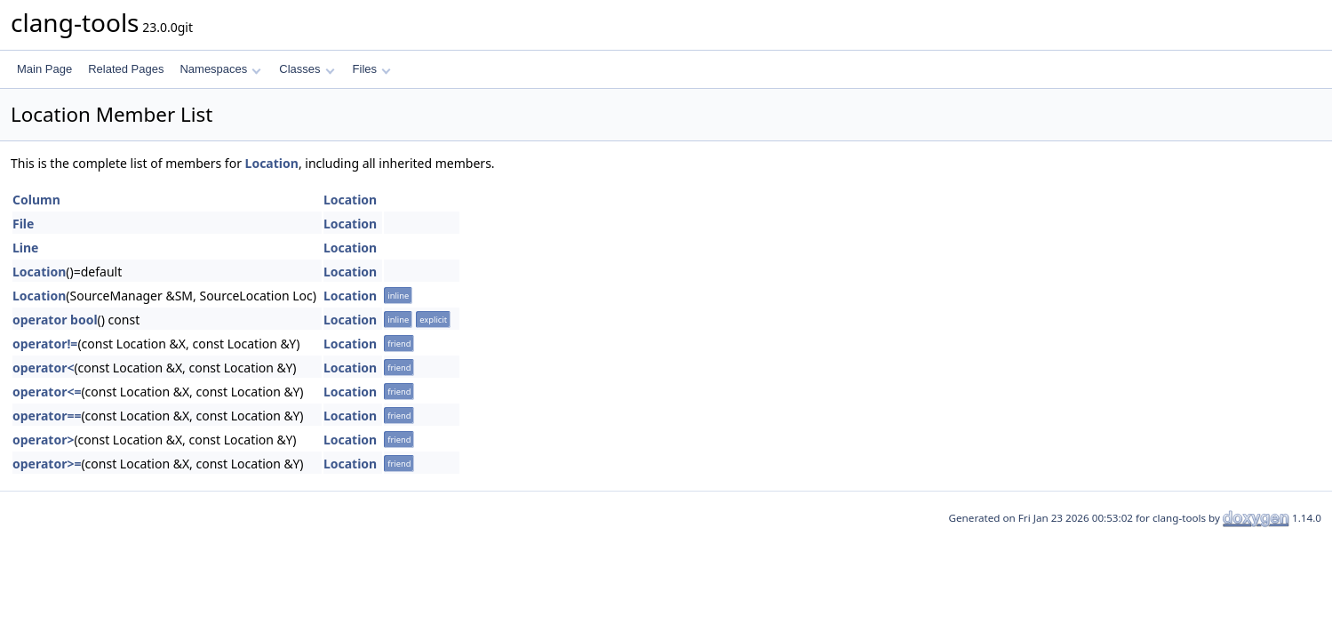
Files (372, 69)
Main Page (44, 69)
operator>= (46, 463)
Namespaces (219, 69)
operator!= (44, 343)
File (23, 223)
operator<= (46, 391)
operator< (43, 367)
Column (36, 199)
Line (25, 247)
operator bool (55, 319)
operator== (46, 415)
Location (272, 163)
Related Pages (126, 69)
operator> (43, 439)
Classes (306, 69)
